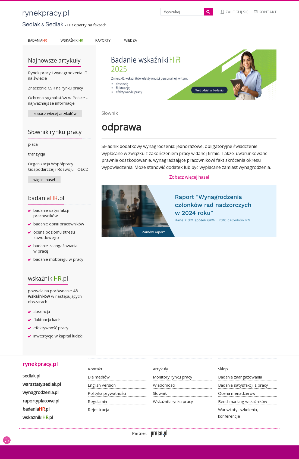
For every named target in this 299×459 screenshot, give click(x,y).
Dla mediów (99, 377)
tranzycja (36, 154)
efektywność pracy (50, 327)
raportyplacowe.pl (41, 401)
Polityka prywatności (107, 393)
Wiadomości (164, 385)
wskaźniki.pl (48, 278)
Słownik (110, 113)
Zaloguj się (234, 11)
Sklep (223, 368)
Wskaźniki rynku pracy (173, 401)
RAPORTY (103, 40)
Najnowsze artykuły (54, 60)
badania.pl (46, 198)
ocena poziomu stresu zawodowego (54, 234)
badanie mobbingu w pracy (58, 259)
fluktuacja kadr (46, 319)
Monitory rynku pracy (172, 377)
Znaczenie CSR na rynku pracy (55, 88)
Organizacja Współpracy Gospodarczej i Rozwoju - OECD (58, 166)
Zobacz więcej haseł (189, 177)
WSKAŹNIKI (72, 40)
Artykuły (160, 368)
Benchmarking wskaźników (242, 401)
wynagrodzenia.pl (40, 392)
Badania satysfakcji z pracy (243, 385)
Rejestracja (98, 409)
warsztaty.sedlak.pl (42, 384)
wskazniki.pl (38, 417)
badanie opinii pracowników (58, 224)
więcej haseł (44, 179)
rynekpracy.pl (40, 364)
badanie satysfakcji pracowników (51, 212)
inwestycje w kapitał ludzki (58, 336)
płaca (33, 144)
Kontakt (265, 11)
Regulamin (97, 401)
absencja (41, 311)
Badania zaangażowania (240, 377)
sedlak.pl (31, 376)
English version (102, 385)
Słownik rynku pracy (55, 132)
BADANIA (37, 40)
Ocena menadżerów (237, 393)
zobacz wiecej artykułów (55, 113)
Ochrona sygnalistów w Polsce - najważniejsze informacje (58, 100)
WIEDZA (130, 40)
